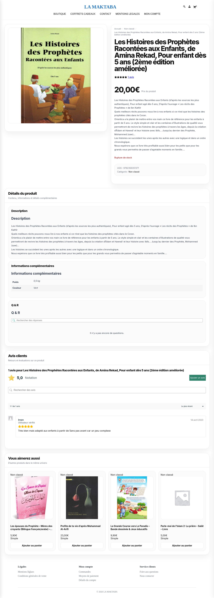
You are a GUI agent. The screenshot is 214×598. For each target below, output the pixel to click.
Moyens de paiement (89, 576)
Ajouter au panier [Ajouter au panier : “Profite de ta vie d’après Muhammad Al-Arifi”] (82, 545)
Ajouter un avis (197, 377)
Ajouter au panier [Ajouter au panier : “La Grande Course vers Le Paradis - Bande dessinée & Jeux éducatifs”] (132, 545)
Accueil (117, 29)
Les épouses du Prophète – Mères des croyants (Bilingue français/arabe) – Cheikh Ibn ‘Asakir (31, 529)
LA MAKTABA (100, 7)
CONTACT (105, 14)
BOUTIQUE (60, 14)
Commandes (85, 571)
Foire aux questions (149, 571)
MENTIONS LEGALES (128, 14)
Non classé (129, 29)
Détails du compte (87, 580)
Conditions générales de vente (32, 576)
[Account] (189, 7)
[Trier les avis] (192, 406)
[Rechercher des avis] (107, 390)
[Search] (184, 7)
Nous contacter (147, 576)
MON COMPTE (152, 14)
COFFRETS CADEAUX (82, 14)
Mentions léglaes (26, 571)
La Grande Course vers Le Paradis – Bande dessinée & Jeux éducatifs (130, 528)
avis (131, 77)
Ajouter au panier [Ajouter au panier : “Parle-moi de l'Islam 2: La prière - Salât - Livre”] (182, 545)
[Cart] (194, 7)
